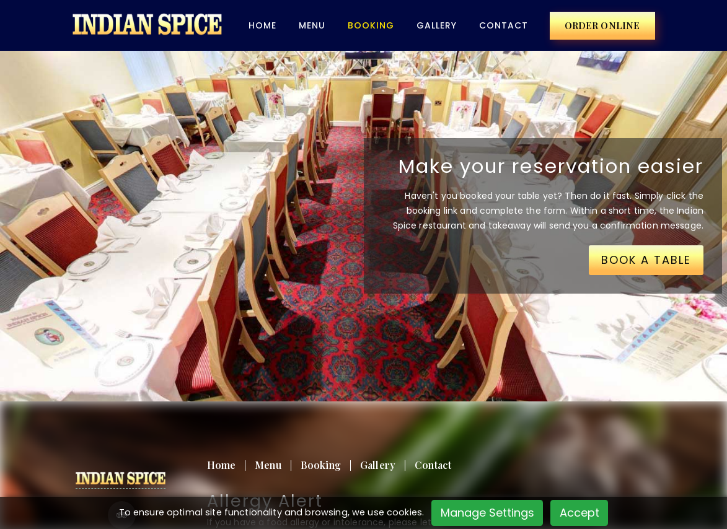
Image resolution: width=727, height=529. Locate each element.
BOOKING (371, 25)
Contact (503, 25)
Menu (312, 25)
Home (262, 25)
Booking (321, 464)
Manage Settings (487, 512)
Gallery (436, 25)
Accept (579, 512)
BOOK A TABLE (646, 260)
